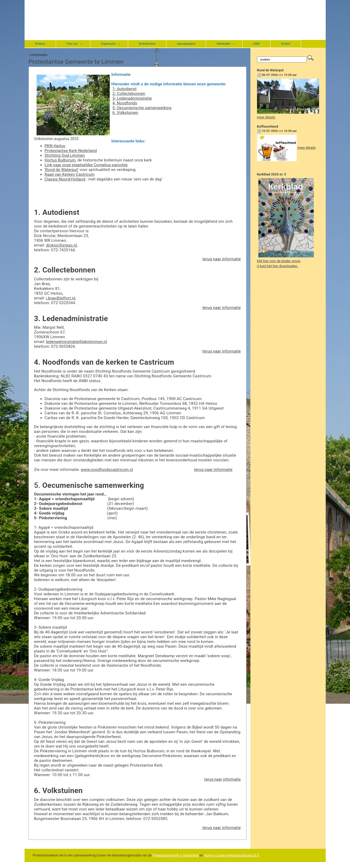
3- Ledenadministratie (132, 98)
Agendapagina (186, 43)
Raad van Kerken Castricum (70, 174)
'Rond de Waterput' (62, 169)
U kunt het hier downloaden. (277, 266)
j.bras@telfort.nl (60, 298)
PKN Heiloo (55, 145)
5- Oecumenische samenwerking (141, 107)
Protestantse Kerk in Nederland (175, 855)
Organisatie (108, 43)
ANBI (256, 43)
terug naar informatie (221, 259)
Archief (285, 43)
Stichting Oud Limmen (65, 155)
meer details (266, 117)
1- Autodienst (124, 88)
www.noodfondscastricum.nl (107, 469)
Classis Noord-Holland (65, 179)
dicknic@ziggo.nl (61, 245)
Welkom (40, 43)
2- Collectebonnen (128, 93)
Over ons (72, 43)
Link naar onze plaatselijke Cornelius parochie (86, 165)
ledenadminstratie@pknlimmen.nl (76, 341)
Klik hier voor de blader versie (279, 261)
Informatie (39, 55)
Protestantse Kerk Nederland (71, 150)
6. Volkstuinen (125, 112)
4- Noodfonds (124, 103)
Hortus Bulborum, (61, 160)
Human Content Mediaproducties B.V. (231, 855)
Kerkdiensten (147, 43)
